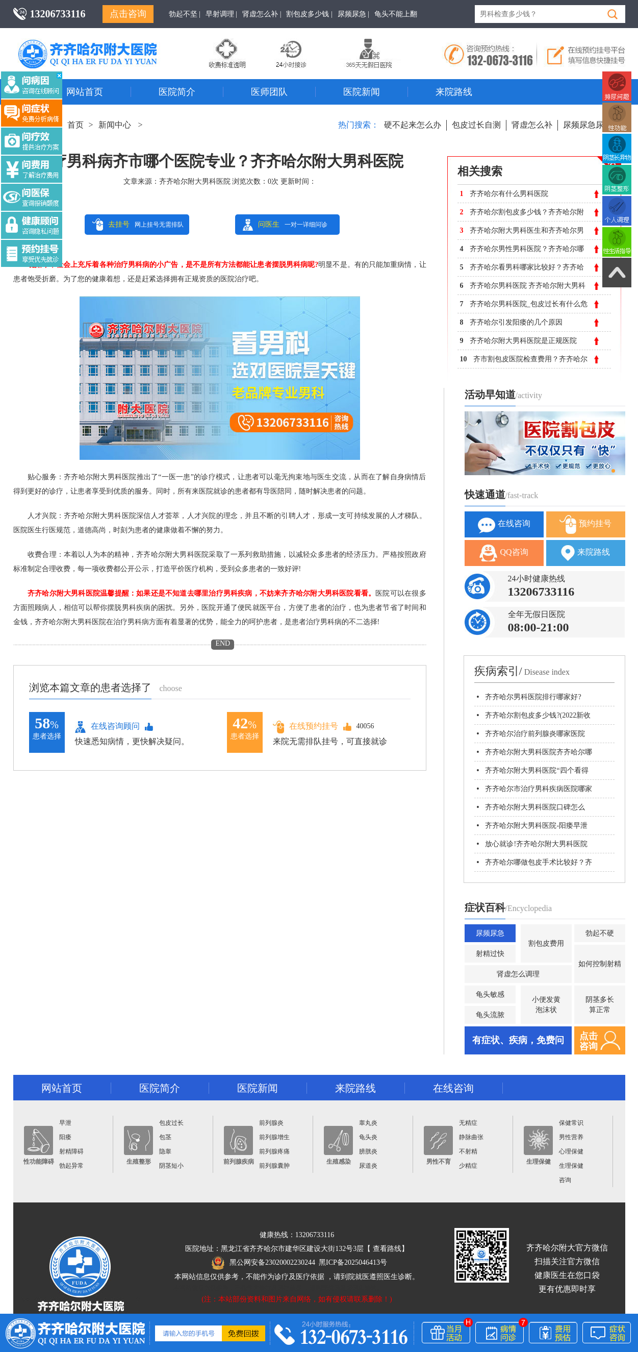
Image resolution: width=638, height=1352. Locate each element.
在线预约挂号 (305, 726)
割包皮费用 (546, 943)
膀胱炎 (368, 1151)
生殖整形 (138, 1145)
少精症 (468, 1165)
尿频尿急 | (353, 14)
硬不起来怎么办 (412, 124)
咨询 (565, 1180)
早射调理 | (221, 14)
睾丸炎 (368, 1122)
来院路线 (454, 92)
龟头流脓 (490, 1015)
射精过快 (490, 953)
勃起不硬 (599, 933)
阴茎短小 (171, 1165)
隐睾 (165, 1151)
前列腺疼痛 (274, 1151)
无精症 (468, 1122)
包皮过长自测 (476, 124)
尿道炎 (368, 1165)
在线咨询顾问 (107, 726)
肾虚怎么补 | (261, 14)
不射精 (468, 1151)
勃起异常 (71, 1165)
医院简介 (177, 92)
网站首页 (84, 92)
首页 (75, 124)
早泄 (65, 1122)
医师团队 (269, 92)
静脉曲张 (471, 1137)
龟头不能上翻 (395, 14)
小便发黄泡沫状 (546, 1005)
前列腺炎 (271, 1122)
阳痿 (65, 1137)
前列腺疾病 (238, 1145)
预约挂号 (585, 524)
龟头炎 (368, 1137)
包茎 (165, 1137)
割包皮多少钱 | (309, 14)
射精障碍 (71, 1151)
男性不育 (438, 1145)
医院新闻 (361, 92)
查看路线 (387, 1248)
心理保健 (571, 1151)
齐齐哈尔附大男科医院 (195, 181)
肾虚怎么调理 (518, 974)
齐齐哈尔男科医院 (102, 43)
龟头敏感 (490, 994)
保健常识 (571, 1122)
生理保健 (538, 1145)
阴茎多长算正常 (599, 1005)
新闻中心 (114, 124)
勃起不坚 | (184, 14)
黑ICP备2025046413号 (353, 1262)
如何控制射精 (599, 964)
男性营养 (571, 1137)
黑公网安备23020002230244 (263, 1262)
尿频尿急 (490, 933)
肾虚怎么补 (532, 124)
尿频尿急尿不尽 (591, 124)
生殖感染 (338, 1145)
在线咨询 (504, 524)
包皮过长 (171, 1122)
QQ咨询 (503, 553)
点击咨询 (128, 14)
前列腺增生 (274, 1137)
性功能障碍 (38, 1145)
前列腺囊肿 (274, 1165)
